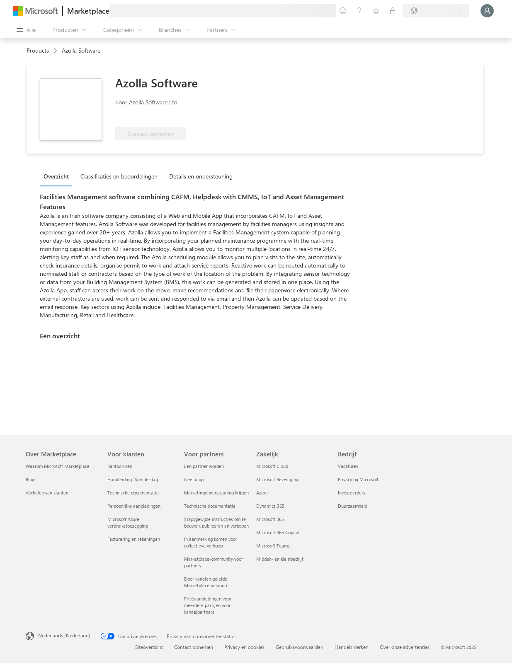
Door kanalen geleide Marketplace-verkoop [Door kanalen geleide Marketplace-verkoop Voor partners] (205, 582)
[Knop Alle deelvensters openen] (26, 30)
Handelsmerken (352, 647)
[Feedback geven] (342, 11)
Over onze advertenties (404, 647)
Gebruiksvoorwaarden (299, 647)
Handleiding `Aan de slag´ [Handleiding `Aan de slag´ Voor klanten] (133, 479)
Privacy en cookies (244, 647)
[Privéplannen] (392, 11)
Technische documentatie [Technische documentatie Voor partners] (209, 506)
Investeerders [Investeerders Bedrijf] (351, 492)
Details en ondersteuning (201, 176)
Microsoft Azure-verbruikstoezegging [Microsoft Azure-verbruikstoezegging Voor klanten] (127, 522)
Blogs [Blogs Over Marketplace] (31, 479)
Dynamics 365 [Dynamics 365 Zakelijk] (270, 506)
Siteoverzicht (149, 647)
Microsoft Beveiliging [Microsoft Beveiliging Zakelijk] (277, 479)
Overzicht (56, 176)
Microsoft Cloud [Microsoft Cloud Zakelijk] (272, 466)
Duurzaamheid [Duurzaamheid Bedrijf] (352, 506)
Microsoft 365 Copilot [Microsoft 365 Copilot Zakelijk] (278, 532)
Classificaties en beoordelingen (119, 176)
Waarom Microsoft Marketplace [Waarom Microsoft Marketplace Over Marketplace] (58, 466)
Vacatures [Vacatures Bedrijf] (348, 466)
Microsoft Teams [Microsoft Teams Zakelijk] (273, 545)
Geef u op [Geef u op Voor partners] (194, 479)
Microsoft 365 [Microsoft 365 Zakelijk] (270, 519)
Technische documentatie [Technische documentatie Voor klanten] (133, 492)
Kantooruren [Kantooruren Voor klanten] (119, 466)
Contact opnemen (193, 647)
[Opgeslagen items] (376, 11)
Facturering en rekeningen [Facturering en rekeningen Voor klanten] (133, 539)
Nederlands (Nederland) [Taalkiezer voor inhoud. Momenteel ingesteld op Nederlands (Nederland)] (64, 635)
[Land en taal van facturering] (436, 10)
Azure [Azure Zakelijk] (262, 492)
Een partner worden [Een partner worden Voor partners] (204, 466)
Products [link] (38, 50)
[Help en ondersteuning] (359, 11)
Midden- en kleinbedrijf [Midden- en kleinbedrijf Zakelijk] (279, 559)
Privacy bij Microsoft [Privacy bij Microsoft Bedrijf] (358, 479)
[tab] (58, 176)
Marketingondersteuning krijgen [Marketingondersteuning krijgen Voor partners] (216, 492)
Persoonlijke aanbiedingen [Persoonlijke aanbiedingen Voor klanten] (133, 506)
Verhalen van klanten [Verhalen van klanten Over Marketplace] (47, 492)
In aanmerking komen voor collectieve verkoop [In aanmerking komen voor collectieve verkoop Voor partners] (210, 542)
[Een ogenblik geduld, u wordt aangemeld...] (487, 10)
